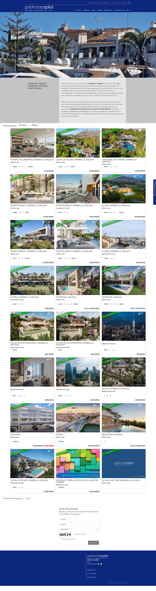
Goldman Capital (93, 560)
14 (140, 404)
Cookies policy (92, 577)
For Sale (22, 125)
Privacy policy (70, 539)
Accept (68, 539)
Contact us (119, 10)
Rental (35, 125)
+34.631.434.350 (93, 564)
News (99, 10)
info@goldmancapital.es (99, 3)
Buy (79, 10)
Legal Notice (91, 570)
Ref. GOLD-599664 (136, 430)
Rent (86, 10)
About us (108, 10)
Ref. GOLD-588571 (137, 476)
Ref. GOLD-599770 (91, 430)
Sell (94, 10)
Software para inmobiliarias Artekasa (119, 583)
